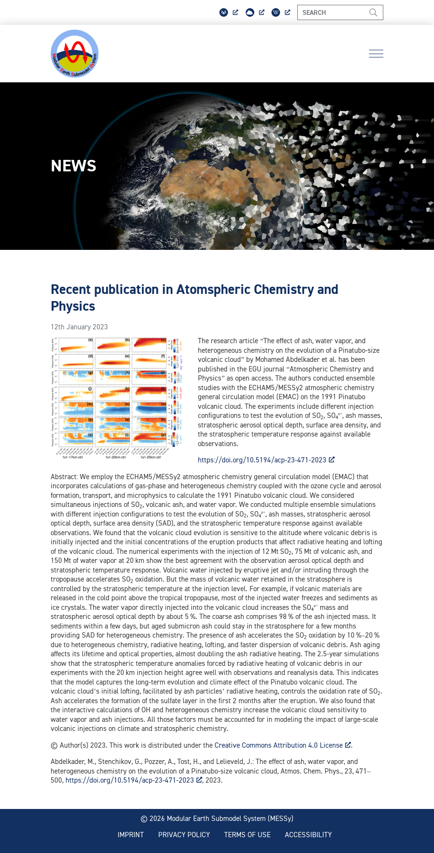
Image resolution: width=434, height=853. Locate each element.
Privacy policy (184, 834)
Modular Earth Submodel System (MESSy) (230, 818)
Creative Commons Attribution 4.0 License (283, 745)
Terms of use (247, 834)
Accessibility (308, 834)
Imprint (131, 834)
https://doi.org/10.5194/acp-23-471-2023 (266, 459)
